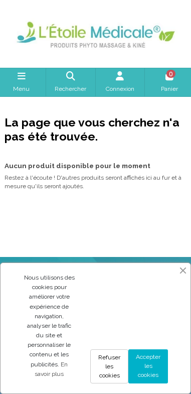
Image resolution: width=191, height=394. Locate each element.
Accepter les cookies (148, 365)
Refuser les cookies (109, 366)
